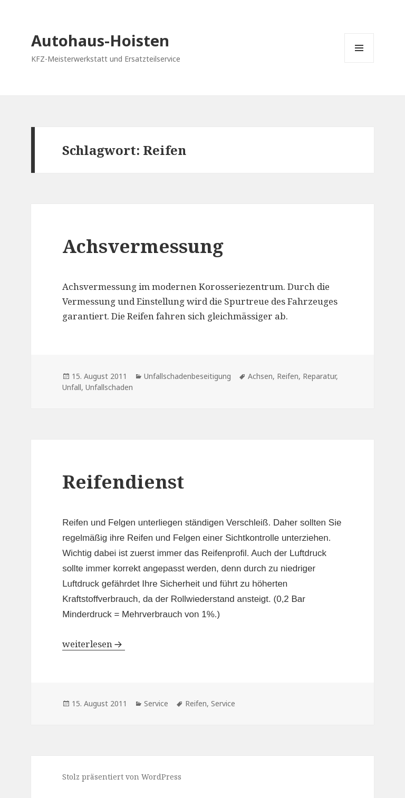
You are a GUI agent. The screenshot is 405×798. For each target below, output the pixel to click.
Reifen (287, 376)
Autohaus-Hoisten (100, 40)
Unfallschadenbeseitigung (187, 376)
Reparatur (319, 376)
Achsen (260, 376)
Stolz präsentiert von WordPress (121, 777)
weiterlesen (88, 644)
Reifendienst (123, 481)
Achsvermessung (143, 245)
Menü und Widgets (359, 62)
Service (156, 703)
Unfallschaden (109, 387)
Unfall (71, 387)
